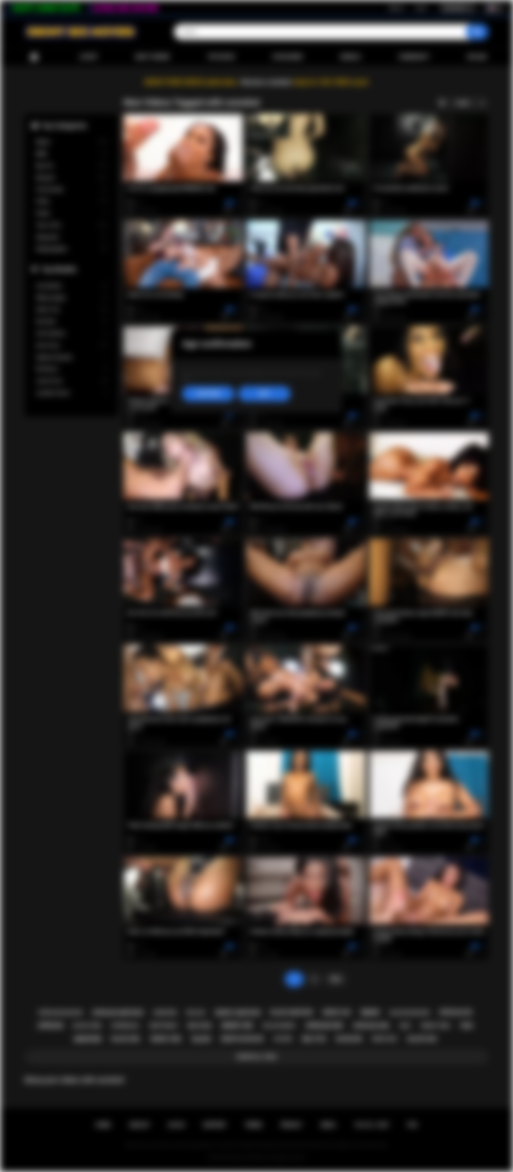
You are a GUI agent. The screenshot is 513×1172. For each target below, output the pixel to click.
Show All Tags (257, 1057)
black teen (87, 1025)
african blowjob (60, 1012)
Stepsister (71, 237)
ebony (370, 1012)
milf (405, 1025)
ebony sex (237, 1025)
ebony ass (337, 1012)
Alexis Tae (71, 309)
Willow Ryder (71, 298)
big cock (200, 1026)
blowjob (349, 1038)
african (50, 1025)
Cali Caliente (71, 333)
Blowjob (71, 178)
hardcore (165, 1012)
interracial (125, 1025)
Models (350, 57)
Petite (71, 201)
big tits (314, 1039)
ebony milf (385, 1038)
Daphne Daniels (71, 357)
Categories (287, 57)
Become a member (266, 82)
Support (214, 1125)
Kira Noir (71, 321)
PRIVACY (291, 1125)
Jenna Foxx (71, 381)
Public (71, 213)
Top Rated (220, 57)
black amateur (292, 1012)
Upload (477, 57)
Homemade (71, 189)
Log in (421, 7)
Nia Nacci (71, 369)
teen (466, 1026)
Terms (253, 1125)
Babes (71, 142)
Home (34, 57)
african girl (371, 1025)
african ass (455, 1012)
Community (413, 57)
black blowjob (409, 1012)
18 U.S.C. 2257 (371, 1125)
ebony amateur (238, 1012)
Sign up (396, 7)
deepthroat (164, 1025)
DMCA (328, 1125)
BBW (71, 154)
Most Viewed (152, 57)
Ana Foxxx (71, 345)
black (201, 1039)
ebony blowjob (242, 1039)
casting (282, 1038)
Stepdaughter (71, 249)
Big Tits (71, 166)
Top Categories (64, 125)
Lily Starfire (71, 286)
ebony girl (166, 1038)
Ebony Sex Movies (249, 1157)
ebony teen (435, 1025)
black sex (422, 1038)
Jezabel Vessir (71, 393)
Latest (88, 57)
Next (335, 979)
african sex (324, 1025)
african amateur (117, 1012)
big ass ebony (279, 1025)
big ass (196, 1012)
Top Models (58, 269)
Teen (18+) (71, 225)
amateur (87, 1039)
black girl (126, 1039)
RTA (413, 1125)
